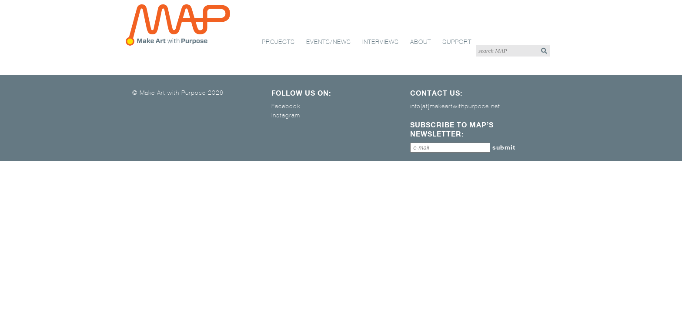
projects (278, 41)
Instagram (285, 115)
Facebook (285, 106)
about (420, 41)
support (456, 41)
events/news (328, 41)
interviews (380, 41)
